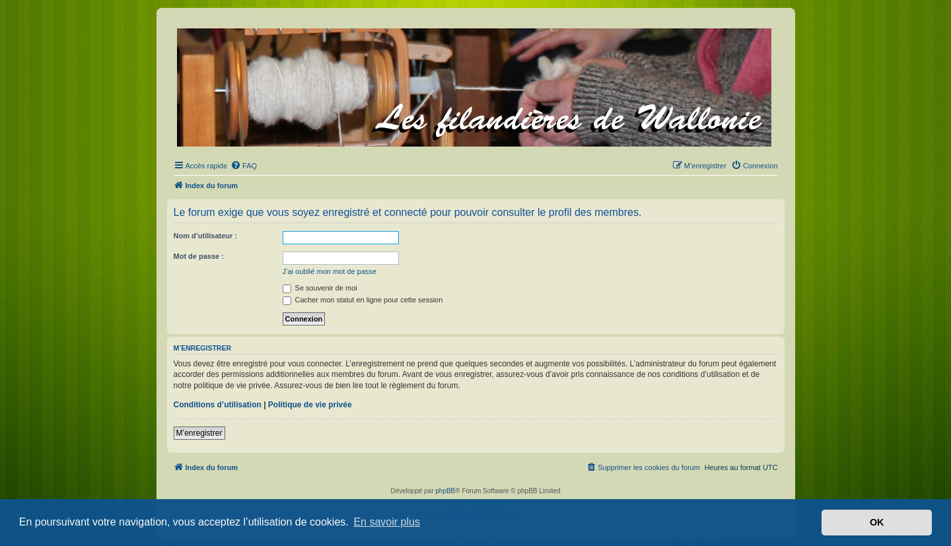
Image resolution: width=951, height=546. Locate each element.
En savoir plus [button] (386, 522)
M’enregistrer (199, 433)
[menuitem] (243, 166)
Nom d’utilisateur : (206, 236)
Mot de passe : (199, 256)
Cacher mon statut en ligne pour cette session (363, 300)
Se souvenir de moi (320, 288)
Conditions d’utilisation (218, 404)
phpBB (445, 491)
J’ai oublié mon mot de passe (329, 271)
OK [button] (877, 522)
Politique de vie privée (310, 404)
